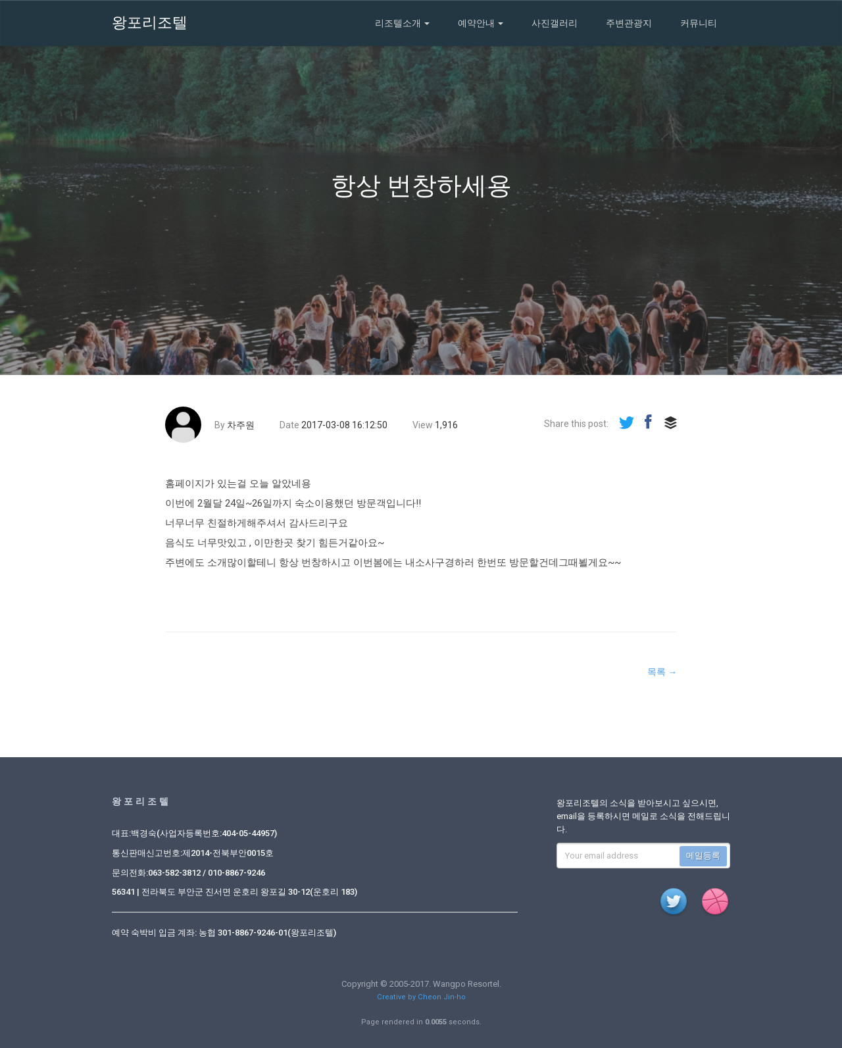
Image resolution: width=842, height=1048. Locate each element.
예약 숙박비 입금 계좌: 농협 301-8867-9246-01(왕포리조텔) (224, 932)
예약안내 (480, 23)
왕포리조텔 (149, 23)
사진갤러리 (555, 23)
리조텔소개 (402, 23)
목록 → (662, 671)
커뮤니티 (698, 23)
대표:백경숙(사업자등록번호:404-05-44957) (194, 833)
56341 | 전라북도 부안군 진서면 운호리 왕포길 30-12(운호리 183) (234, 892)
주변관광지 (629, 23)
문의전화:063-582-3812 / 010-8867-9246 (188, 873)
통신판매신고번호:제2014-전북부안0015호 (193, 853)
